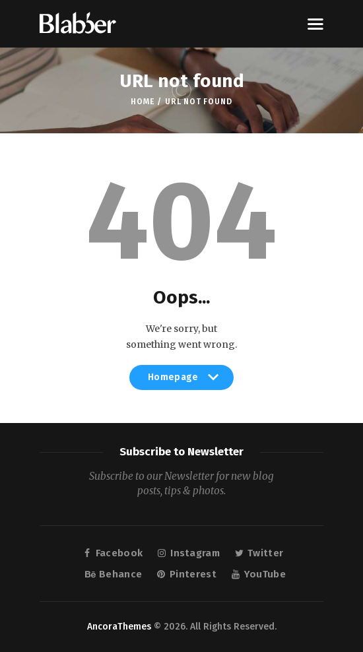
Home (142, 101)
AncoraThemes (119, 626)
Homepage (181, 381)
